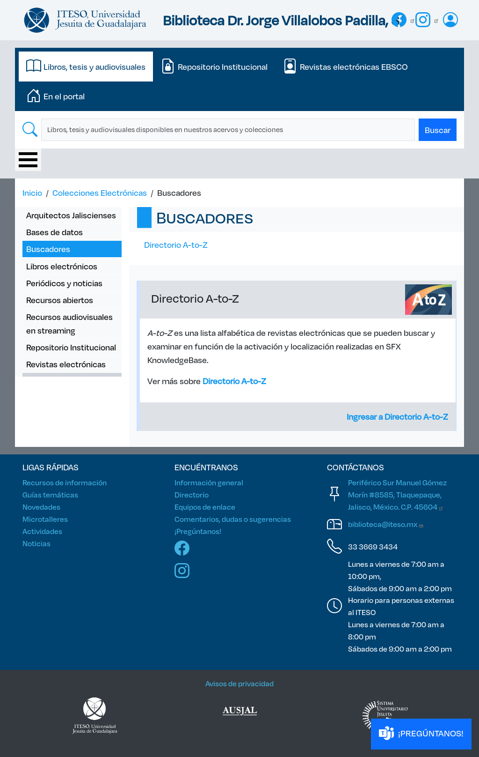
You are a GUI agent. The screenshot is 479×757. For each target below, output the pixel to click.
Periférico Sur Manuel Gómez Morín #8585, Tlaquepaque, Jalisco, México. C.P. (397, 494)
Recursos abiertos (59, 300)
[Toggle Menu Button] (28, 159)
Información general (208, 482)
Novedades (41, 506)
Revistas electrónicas (66, 364)
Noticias (36, 543)
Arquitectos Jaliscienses (71, 215)
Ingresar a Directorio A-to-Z (397, 416)
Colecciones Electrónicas (99, 192)
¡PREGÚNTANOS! (421, 734)
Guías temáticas (50, 494)
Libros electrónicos (61, 266)
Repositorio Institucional (71, 347)
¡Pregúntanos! (197, 531)
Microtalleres (45, 518)
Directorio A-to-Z (176, 244)
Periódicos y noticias (64, 283)
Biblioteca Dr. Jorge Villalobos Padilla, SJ (283, 20)
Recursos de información (64, 482)
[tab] (86, 67)
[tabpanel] (239, 129)
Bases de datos (54, 232)
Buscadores (48, 249)
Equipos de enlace (204, 506)
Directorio (191, 494)
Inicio (32, 192)
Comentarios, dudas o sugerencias (232, 518)
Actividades (42, 531)
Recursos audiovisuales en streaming (69, 323)
